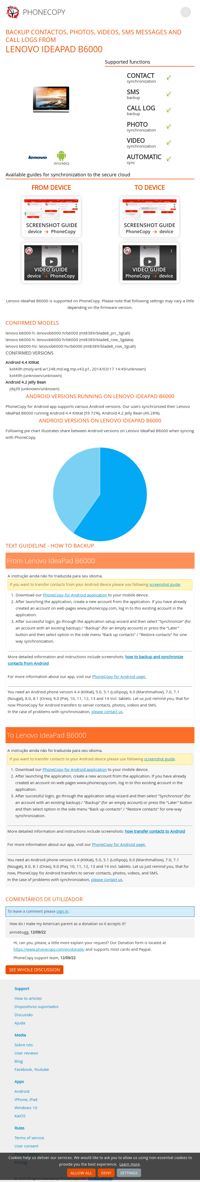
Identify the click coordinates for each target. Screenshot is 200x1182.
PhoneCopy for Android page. (119, 676)
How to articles (28, 998)
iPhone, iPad (26, 1099)
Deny (106, 1172)
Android (22, 1091)
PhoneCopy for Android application (75, 594)
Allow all (81, 1172)
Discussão (24, 1014)
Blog (19, 1061)
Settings (129, 1172)
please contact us (107, 711)
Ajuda (20, 1022)
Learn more (129, 1164)
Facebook (23, 1069)
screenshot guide (165, 584)
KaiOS (20, 1115)
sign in (62, 911)
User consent (26, 1145)
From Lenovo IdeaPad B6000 (51, 217)
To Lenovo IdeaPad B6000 (149, 217)
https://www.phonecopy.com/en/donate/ (49, 949)
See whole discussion (34, 970)
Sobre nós (24, 1044)
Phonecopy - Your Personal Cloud (36, 12)
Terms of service (29, 1137)
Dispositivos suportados (36, 1006)
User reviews (26, 1053)
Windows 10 (26, 1107)
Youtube (41, 1069)
